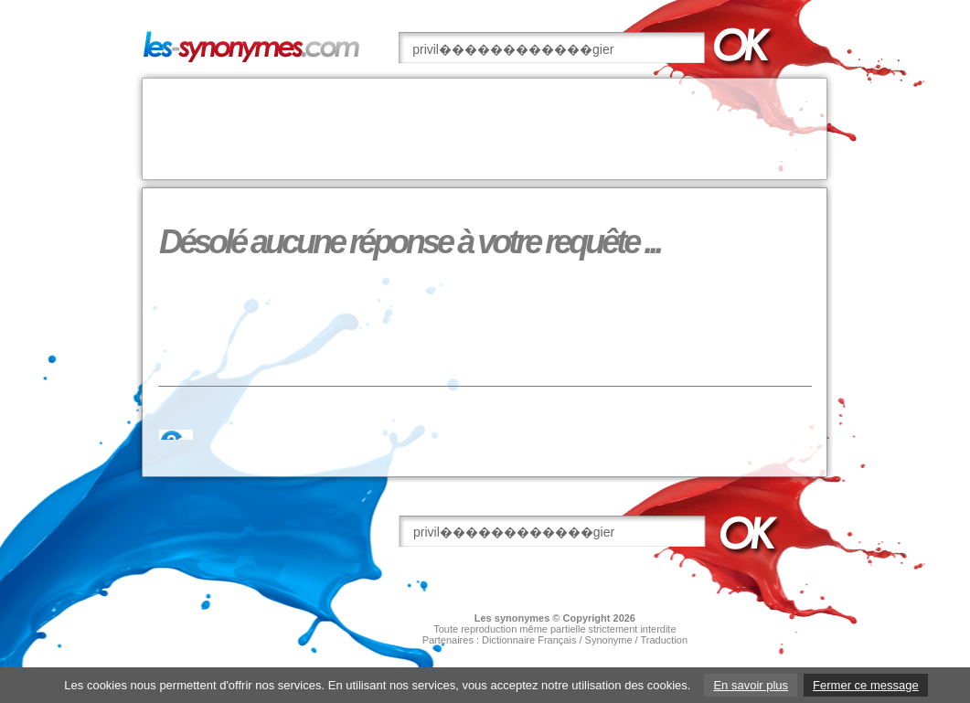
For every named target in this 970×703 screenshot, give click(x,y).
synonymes (522, 617)
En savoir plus (750, 685)
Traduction (664, 639)
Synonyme (609, 639)
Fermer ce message (866, 685)
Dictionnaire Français (529, 639)
